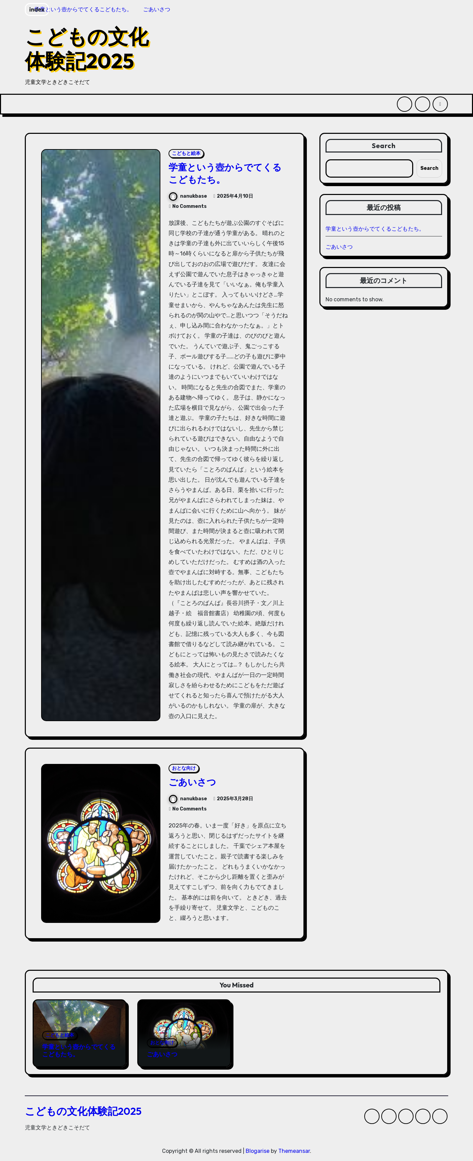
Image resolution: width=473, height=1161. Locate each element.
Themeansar (294, 1151)
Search (384, 145)
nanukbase (188, 196)
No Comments (189, 206)
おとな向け (184, 768)
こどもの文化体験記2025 (86, 48)
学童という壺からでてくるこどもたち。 (225, 173)
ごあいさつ (192, 782)
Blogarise (257, 1151)
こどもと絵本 (186, 153)
